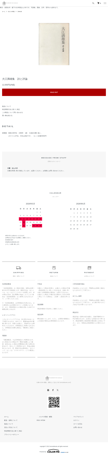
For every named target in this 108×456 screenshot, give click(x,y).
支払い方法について (8, 427)
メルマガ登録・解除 (43, 417)
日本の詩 (22, 11)
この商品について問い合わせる (12, 112)
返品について (6, 106)
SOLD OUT (54, 92)
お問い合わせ (75, 427)
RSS (38, 420)
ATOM (43, 420)
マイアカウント (76, 417)
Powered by (54, 451)
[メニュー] (105, 3)
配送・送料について (8, 420)
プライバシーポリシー (9, 434)
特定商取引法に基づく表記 (11, 109)
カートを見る (75, 424)
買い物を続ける (7, 115)
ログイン (74, 420)
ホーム (4, 11)
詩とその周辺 (12, 11)
